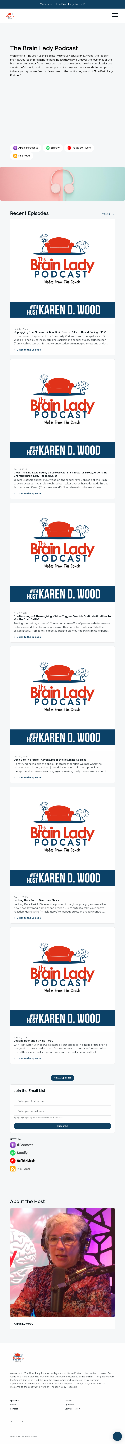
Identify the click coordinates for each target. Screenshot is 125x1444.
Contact (14, 1409)
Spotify (53, 148)
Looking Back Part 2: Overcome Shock (36, 900)
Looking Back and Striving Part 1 (33, 1040)
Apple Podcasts (25, 148)
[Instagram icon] (11, 1420)
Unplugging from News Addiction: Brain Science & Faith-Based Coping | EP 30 (60, 332)
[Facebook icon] (22, 1420)
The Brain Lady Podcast (44, 48)
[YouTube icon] (17, 1420)
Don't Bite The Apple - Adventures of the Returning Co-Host (50, 759)
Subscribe (62, 1126)
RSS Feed (21, 156)
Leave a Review (72, 1409)
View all (108, 213)
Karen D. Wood (23, 1323)
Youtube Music (79, 148)
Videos (68, 1400)
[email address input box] (62, 1111)
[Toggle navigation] (115, 15)
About (13, 1405)
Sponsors (69, 1405)
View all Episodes (62, 1078)
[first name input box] (62, 1101)
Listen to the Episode (27, 349)
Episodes (14, 1400)
